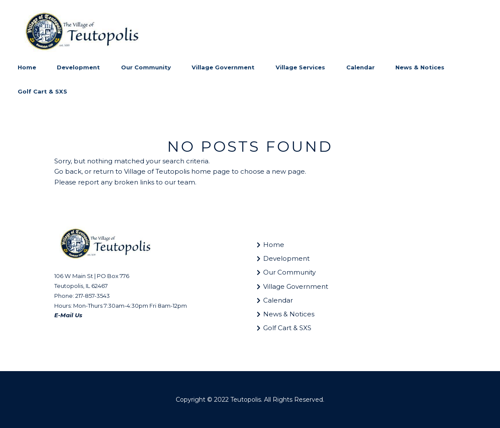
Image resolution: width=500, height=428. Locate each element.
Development (286, 258)
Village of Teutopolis (156, 171)
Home (273, 245)
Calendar (278, 300)
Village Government (295, 286)
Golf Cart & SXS (287, 328)
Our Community (289, 272)
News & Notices (288, 314)
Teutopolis (245, 399)
